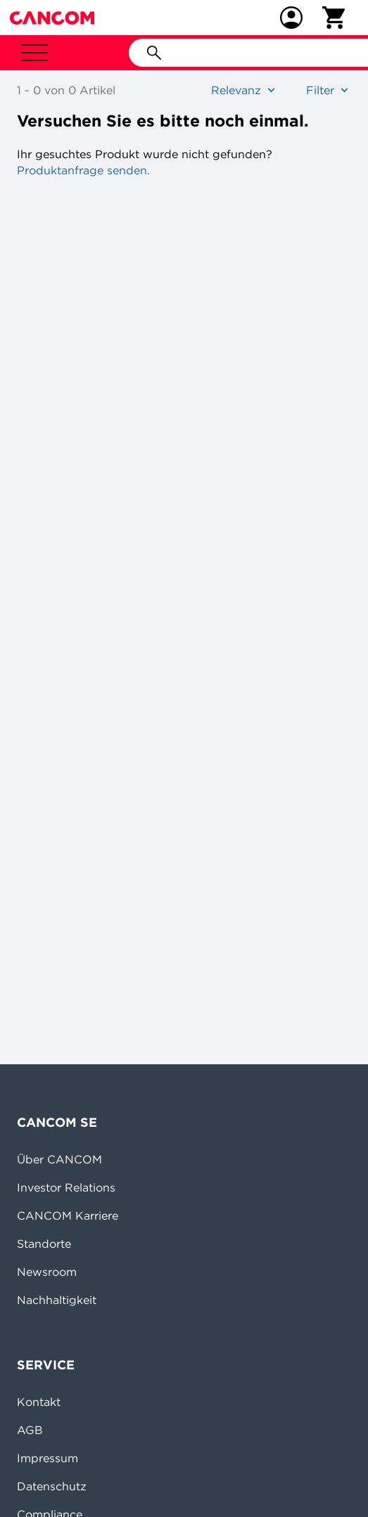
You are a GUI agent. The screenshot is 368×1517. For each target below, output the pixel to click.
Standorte (44, 1244)
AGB (30, 1430)
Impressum (47, 1458)
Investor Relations (66, 1187)
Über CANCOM (59, 1159)
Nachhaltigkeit (56, 1300)
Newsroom (47, 1272)
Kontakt (39, 1402)
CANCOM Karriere (67, 1215)
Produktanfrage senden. (83, 170)
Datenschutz (52, 1486)
